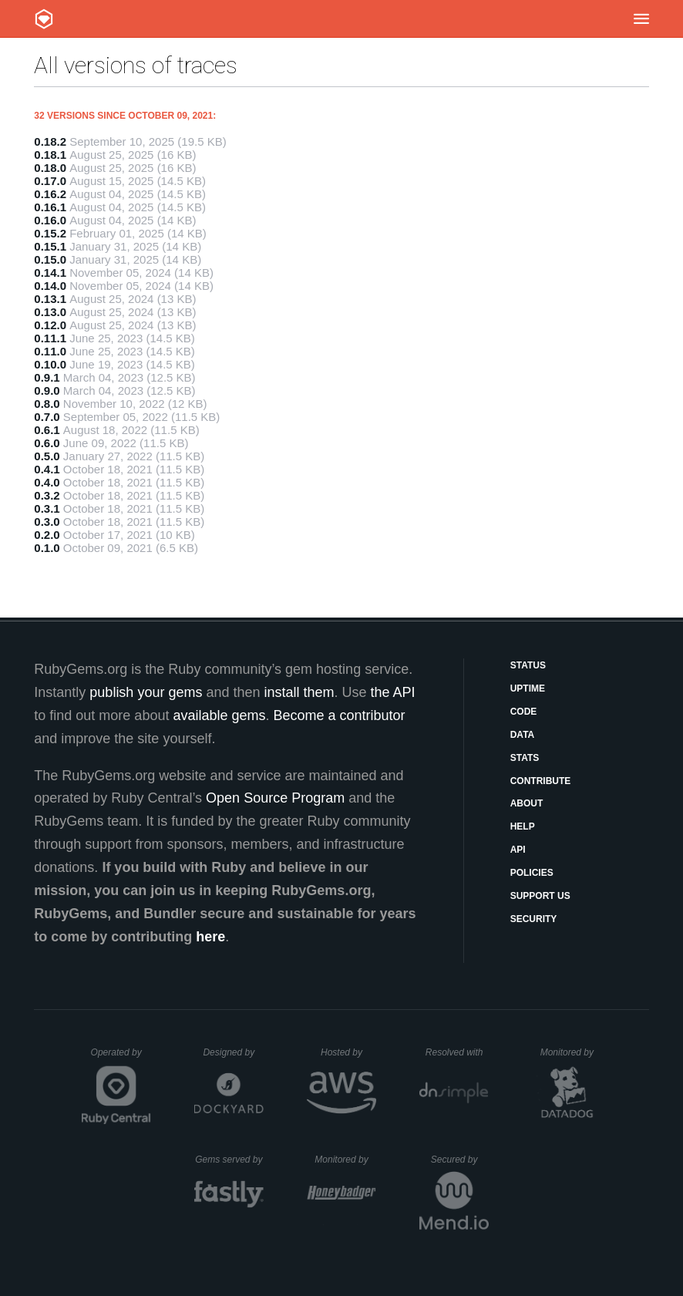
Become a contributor (339, 715)
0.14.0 (50, 285)
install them (299, 692)
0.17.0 (50, 180)
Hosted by (348, 1052)
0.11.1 (50, 338)
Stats (525, 757)
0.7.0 (46, 416)
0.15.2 (50, 233)
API (518, 849)
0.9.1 (46, 377)
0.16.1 (50, 207)
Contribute (540, 781)
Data (522, 734)
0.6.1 (46, 429)
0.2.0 (46, 534)
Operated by (121, 1058)
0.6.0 (46, 442)
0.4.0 (46, 482)
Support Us (540, 895)
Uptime (527, 688)
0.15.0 (50, 259)
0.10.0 (50, 364)
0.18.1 (50, 154)
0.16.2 (50, 193)
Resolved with (457, 1052)
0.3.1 (46, 508)
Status (528, 665)
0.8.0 (46, 403)
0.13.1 (50, 298)
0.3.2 (46, 495)
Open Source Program (275, 798)
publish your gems (145, 692)
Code (523, 711)
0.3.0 (46, 521)
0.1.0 (46, 547)
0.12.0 (50, 325)
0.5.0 (46, 456)
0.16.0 (50, 220)
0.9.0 (46, 390)
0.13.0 (50, 311)
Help (522, 826)
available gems (219, 715)
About (526, 803)
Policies (531, 872)
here (210, 936)
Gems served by (229, 1159)
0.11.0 (50, 351)
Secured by (460, 1159)
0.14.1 (50, 272)
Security (533, 919)
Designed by (233, 1052)
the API (393, 692)
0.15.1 (50, 246)
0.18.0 (50, 167)
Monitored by (571, 1052)
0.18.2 (50, 141)
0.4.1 (46, 469)
